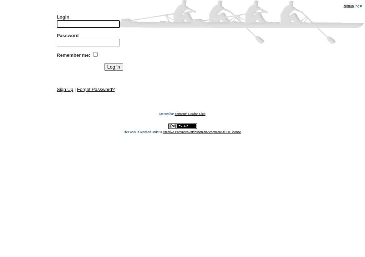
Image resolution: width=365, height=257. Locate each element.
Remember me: (73, 55)
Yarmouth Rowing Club (189, 114)
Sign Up (65, 89)
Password (67, 35)
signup (349, 6)
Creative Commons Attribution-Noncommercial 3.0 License (202, 132)
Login (63, 17)
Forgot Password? (96, 89)
